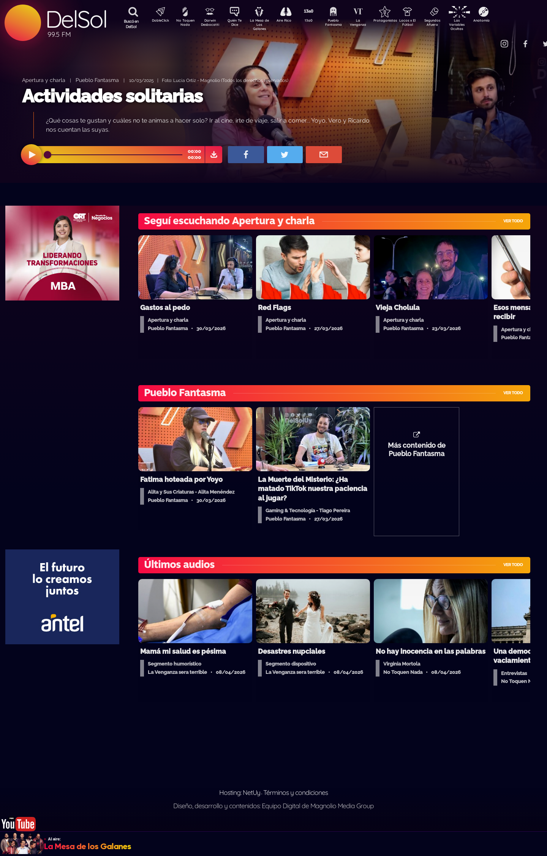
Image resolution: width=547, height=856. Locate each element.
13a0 (317, 21)
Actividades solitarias (112, 96)
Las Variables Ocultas (477, 24)
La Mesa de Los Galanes (264, 24)
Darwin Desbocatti (211, 24)
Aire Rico (290, 21)
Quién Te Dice (238, 24)
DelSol (76, 19)
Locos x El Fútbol (424, 24)
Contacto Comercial (488, 38)
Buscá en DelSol (131, 24)
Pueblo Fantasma (344, 24)
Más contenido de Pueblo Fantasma (417, 453)
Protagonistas (396, 21)
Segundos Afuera (450, 24)
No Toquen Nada (184, 24)
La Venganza (370, 24)
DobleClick (157, 21)
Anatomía (503, 21)
